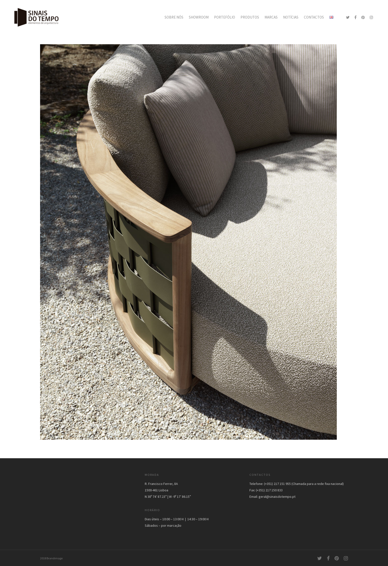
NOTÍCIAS (290, 17)
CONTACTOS (314, 17)
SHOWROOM (199, 17)
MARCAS (271, 17)
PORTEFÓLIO (224, 17)
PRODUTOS (250, 17)
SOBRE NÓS (174, 17)
